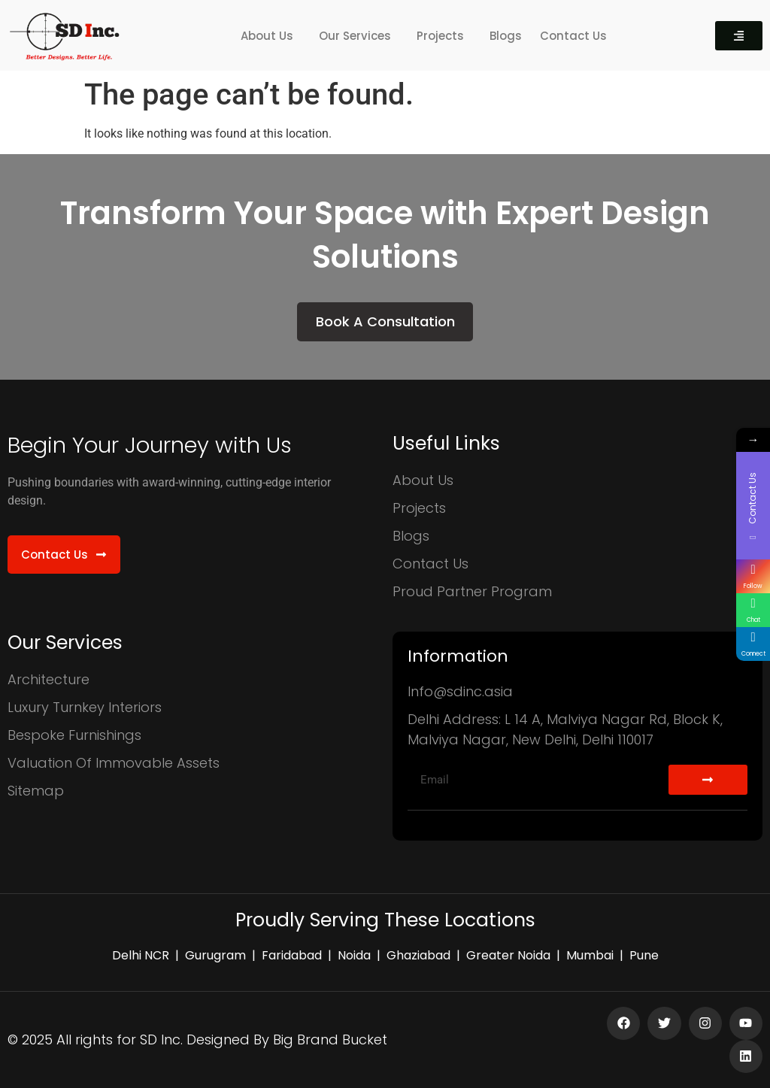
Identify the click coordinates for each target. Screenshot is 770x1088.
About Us (267, 36)
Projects (440, 36)
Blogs (506, 36)
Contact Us (573, 36)
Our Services (355, 36)
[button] (271, 36)
